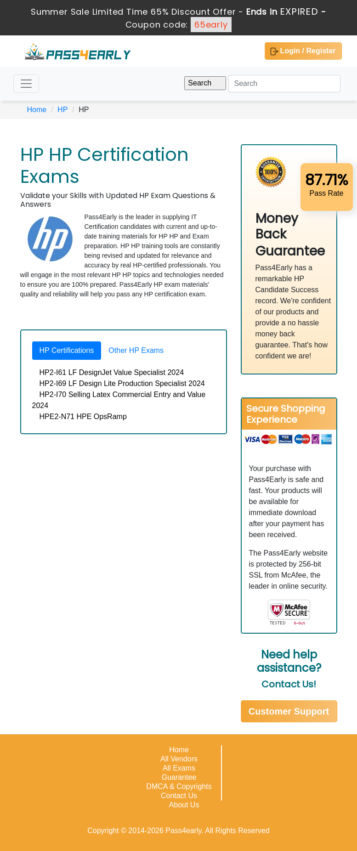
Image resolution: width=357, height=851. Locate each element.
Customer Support (289, 711)
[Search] (284, 83)
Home (37, 109)
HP (62, 109)
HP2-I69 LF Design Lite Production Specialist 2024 (122, 383)
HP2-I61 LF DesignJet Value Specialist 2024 (112, 372)
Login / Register (303, 51)
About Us (184, 805)
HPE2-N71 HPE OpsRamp (83, 416)
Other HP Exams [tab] (136, 350)
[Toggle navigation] (26, 83)
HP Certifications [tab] (67, 350)
